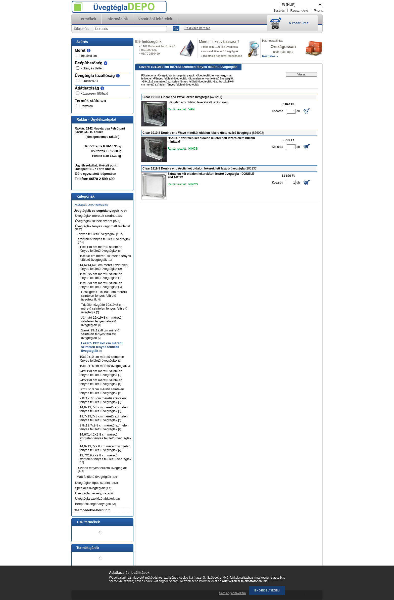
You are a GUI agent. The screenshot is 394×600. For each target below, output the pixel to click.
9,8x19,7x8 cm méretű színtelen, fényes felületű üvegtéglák (103, 400)
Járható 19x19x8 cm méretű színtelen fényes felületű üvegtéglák (101, 321)
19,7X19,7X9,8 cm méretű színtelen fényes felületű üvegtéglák (105, 458)
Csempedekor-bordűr (92, 510)
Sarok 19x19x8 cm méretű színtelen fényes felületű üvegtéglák (100, 334)
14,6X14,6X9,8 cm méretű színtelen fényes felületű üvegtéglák (105, 438)
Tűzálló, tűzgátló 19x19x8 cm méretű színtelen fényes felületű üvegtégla (104, 308)
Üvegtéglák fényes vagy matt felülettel (102, 227)
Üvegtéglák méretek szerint (99, 216)
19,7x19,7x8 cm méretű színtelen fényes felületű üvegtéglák (104, 418)
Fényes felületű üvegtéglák (100, 234)
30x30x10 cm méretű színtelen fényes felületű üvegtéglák (102, 391)
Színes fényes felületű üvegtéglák (102, 469)
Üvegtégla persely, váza (94, 493)
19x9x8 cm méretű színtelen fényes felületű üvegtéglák (105, 258)
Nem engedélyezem (232, 593)
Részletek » (270, 56)
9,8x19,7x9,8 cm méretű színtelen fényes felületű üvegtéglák (104, 427)
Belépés (279, 10)
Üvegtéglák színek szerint (97, 221)
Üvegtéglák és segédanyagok (100, 210)
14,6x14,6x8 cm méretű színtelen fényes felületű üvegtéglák (104, 267)
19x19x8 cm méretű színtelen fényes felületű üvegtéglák (101, 285)
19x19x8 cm (89, 56)
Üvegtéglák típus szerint (96, 483)
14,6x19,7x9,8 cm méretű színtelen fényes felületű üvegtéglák (105, 448)
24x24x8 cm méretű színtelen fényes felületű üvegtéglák (101, 382)
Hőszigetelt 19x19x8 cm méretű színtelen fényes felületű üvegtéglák (104, 295)
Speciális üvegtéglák (93, 488)
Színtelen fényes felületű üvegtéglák (104, 240)
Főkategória (148, 75)
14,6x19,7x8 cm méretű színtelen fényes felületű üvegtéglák (104, 409)
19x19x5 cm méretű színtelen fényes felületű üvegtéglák (101, 276)
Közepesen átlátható (94, 93)
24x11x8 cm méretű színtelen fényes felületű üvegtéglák (101, 373)
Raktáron (87, 106)
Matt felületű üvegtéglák (97, 477)
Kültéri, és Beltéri (92, 68)
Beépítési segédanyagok (95, 504)
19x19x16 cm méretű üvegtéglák (105, 366)
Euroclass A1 (89, 81)
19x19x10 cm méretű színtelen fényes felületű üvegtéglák (102, 358)
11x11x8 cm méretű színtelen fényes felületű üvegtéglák (101, 248)
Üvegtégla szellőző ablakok (97, 498)
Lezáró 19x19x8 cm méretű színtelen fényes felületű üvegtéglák (102, 347)
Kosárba (277, 111)
